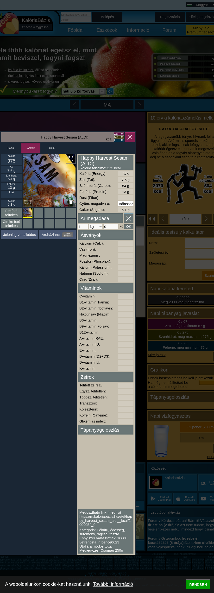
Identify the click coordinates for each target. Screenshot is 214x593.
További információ (113, 584)
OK (128, 226)
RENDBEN (198, 584)
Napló (10, 148)
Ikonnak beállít (27, 202)
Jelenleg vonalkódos (19, 235)
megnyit (114, 512)
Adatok (31, 148)
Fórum (51, 148)
